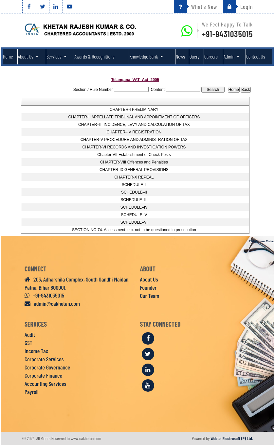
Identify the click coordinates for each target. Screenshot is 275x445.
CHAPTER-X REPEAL (134, 177)
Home (8, 56)
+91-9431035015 (227, 34)
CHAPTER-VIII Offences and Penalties (134, 162)
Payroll (31, 391)
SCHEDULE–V (134, 215)
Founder (148, 287)
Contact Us (255, 56)
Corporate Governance (47, 367)
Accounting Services (45, 383)
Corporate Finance (43, 375)
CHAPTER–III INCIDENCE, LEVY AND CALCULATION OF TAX (134, 124)
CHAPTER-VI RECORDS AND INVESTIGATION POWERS (134, 147)
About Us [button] (26, 56)
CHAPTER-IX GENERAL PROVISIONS (134, 169)
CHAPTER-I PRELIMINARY (134, 109)
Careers (211, 56)
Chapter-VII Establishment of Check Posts (134, 154)
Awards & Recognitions (94, 56)
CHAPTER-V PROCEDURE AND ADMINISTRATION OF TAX (134, 139)
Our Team (149, 295)
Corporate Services (44, 359)
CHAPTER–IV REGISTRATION (133, 132)
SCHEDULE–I (134, 184)
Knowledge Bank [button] (144, 56)
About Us (149, 279)
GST (28, 342)
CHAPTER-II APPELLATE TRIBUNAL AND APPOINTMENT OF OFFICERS (134, 117)
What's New (195, 6)
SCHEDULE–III (133, 199)
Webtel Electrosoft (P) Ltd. (232, 438)
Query (195, 56)
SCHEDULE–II (134, 192)
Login (238, 6)
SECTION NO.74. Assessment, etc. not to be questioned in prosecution (134, 230)
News (180, 56)
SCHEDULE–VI (134, 222)
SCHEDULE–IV (134, 207)
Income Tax (36, 350)
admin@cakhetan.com (52, 303)
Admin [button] (229, 56)
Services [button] (54, 56)
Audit (30, 334)
